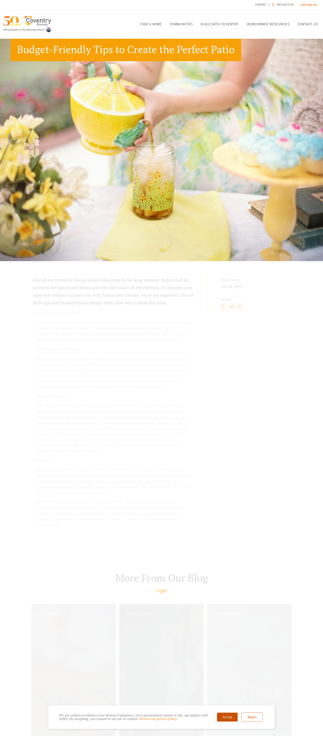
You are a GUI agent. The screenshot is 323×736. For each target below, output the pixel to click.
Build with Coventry (220, 24)
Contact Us (307, 24)
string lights (172, 322)
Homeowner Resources (268, 24)
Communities (181, 24)
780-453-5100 (285, 4)
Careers (260, 4)
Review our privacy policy (158, 719)
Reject (252, 717)
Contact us (120, 519)
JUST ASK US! (309, 5)
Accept (227, 717)
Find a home (151, 24)
